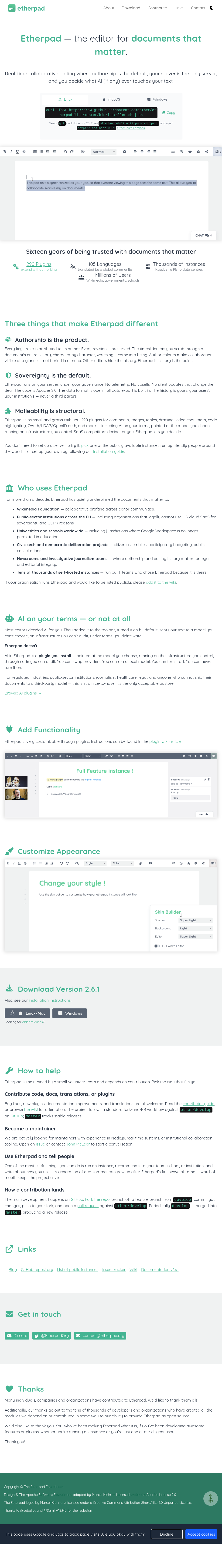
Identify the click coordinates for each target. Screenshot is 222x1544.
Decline (167, 1534)
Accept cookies (201, 1534)
